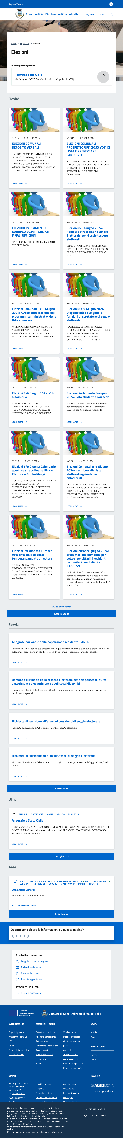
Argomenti (24, 43)
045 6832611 (18, 1093)
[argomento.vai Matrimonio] (37, 814)
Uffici (11, 1041)
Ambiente (67, 1050)
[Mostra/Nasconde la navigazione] (6, 14)
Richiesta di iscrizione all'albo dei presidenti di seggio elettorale (56, 721)
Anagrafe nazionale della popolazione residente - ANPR (50, 641)
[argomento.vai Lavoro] (53, 883)
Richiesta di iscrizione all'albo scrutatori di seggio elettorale (53, 755)
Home (13, 43)
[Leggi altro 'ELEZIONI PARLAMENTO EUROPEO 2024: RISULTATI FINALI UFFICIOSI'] (19, 264)
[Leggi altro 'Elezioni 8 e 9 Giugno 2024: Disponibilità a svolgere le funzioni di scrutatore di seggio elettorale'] (74, 348)
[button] (16, 4)
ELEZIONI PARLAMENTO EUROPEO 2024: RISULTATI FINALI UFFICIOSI (30, 231)
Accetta (95, 1115)
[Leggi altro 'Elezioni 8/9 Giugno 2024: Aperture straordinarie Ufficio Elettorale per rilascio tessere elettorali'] (74, 264)
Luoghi (94, 1055)
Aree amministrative (18, 1036)
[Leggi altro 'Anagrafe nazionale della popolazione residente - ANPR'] (19, 662)
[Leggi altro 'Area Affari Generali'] (26, 905)
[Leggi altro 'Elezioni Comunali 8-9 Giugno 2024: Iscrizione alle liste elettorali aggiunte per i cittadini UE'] (74, 506)
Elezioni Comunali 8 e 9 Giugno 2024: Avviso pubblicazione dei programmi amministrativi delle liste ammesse (34, 314)
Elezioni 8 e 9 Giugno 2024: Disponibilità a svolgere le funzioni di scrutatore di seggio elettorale (88, 314)
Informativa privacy (72, 1093)
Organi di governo (16, 1032)
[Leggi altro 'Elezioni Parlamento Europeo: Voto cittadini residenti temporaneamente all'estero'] (19, 594)
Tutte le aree (61, 914)
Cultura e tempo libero (73, 1063)
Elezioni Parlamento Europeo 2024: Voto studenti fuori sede (88, 395)
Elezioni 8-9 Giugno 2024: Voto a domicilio (33, 395)
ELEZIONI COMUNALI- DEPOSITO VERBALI (27, 145)
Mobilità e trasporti (71, 1036)
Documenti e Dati (16, 1054)
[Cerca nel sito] (111, 14)
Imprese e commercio (72, 1068)
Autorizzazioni (42, 1041)
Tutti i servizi (61, 788)
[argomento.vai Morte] (50, 814)
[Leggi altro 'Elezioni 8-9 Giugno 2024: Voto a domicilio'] (19, 422)
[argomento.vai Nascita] (61, 814)
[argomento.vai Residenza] (73, 814)
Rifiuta (94, 1109)
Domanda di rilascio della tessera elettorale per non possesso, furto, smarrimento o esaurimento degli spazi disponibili (59, 681)
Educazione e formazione (47, 1045)
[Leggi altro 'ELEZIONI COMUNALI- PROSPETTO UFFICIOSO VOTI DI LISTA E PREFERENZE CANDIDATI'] (74, 183)
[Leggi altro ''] (19, 844)
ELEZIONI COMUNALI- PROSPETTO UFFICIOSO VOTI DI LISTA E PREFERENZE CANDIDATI (88, 149)
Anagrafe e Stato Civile (28, 75)
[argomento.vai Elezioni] (23, 814)
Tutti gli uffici (62, 856)
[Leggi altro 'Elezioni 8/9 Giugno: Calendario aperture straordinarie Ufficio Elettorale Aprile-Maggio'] (19, 506)
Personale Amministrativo (20, 1050)
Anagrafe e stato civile (46, 1036)
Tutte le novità (61, 614)
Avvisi (93, 1036)
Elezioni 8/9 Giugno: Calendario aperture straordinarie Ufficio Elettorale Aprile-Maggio (34, 470)
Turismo (39, 1063)
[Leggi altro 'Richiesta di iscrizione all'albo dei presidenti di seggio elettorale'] (19, 739)
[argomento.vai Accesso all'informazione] (35, 881)
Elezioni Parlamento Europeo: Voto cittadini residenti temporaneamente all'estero (32, 554)
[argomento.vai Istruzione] (39, 883)
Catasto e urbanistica (45, 1032)
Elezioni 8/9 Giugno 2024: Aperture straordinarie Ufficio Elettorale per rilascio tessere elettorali (87, 233)
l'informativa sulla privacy (50, 1131)
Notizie (94, 1032)
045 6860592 (18, 1098)
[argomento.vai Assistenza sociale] (96, 881)
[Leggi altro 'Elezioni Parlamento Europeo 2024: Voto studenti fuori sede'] (74, 422)
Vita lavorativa (69, 1032)
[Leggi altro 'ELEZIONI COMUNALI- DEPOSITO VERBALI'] (19, 183)
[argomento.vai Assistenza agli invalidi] (68, 881)
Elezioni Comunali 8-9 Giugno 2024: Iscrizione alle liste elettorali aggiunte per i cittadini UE (87, 472)
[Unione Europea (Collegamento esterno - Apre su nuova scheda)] (22, 1013)
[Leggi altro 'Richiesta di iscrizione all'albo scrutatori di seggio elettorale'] (19, 776)
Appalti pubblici (42, 1050)
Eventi (93, 1059)
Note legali (68, 1097)
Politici (11, 1045)
